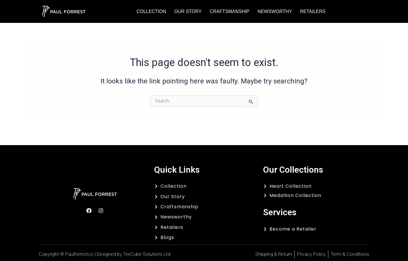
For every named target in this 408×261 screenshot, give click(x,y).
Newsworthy (275, 11)
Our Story (188, 11)
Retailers (312, 11)
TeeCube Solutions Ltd (146, 254)
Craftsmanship (229, 11)
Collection (151, 11)
